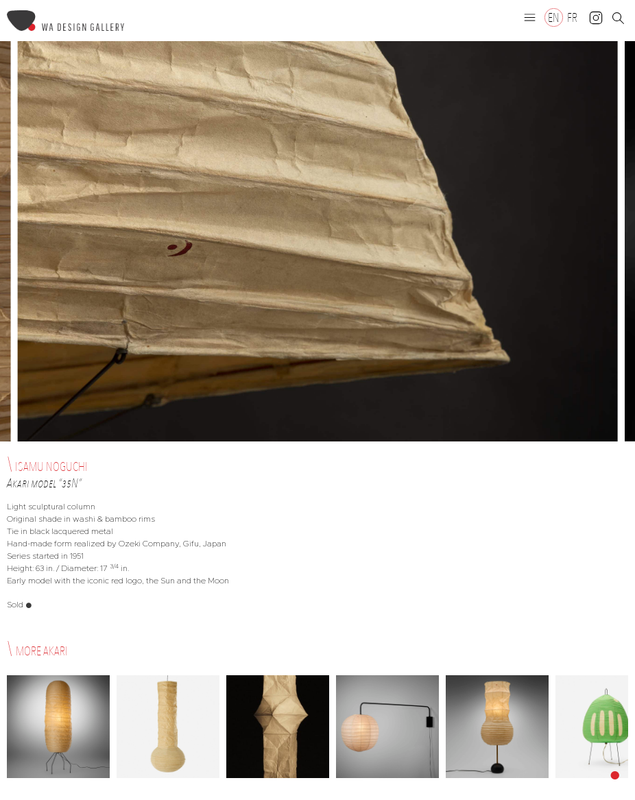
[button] (530, 17)
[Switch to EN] (553, 17)
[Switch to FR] (572, 17)
